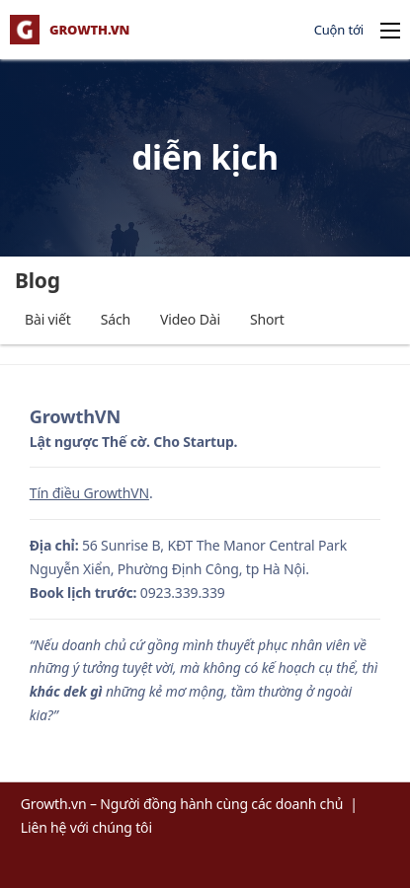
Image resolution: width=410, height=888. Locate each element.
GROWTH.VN (89, 30)
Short (267, 319)
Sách (115, 319)
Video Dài (190, 319)
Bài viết (48, 319)
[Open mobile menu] (390, 30)
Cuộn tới (339, 29)
